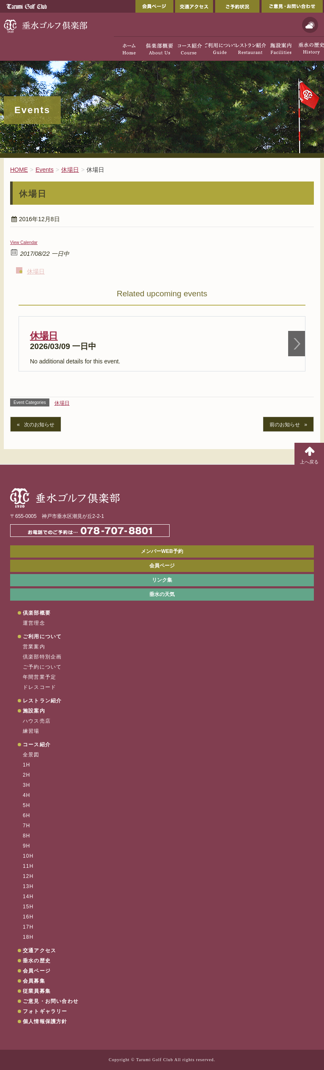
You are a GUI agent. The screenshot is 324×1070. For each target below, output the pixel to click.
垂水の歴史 (37, 961)
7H (26, 826)
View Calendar (24, 242)
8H (26, 836)
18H (28, 937)
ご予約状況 (237, 6)
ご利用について (42, 636)
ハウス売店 (37, 721)
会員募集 (34, 981)
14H (28, 896)
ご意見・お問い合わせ (292, 6)
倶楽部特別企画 (42, 657)
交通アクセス (194, 6)
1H (26, 765)
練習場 (31, 731)
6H (26, 815)
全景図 (31, 755)
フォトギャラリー (45, 1011)
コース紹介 (37, 745)
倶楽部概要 (37, 613)
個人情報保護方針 (45, 1021)
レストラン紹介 (42, 701)
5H (26, 805)
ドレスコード (39, 687)
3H (26, 785)
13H (28, 886)
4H (26, 795)
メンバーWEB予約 (162, 551)
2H (26, 775)
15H (28, 907)
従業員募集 (37, 991)
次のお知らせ (39, 425)
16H (28, 917)
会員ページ (154, 6)
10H (28, 856)
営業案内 (34, 647)
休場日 (36, 271)
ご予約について (42, 667)
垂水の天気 (162, 594)
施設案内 (34, 711)
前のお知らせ (285, 425)
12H (28, 876)
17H (28, 927)
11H (28, 866)
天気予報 (310, 25)
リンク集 (162, 580)
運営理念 (34, 623)
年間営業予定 (39, 677)
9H (26, 846)
